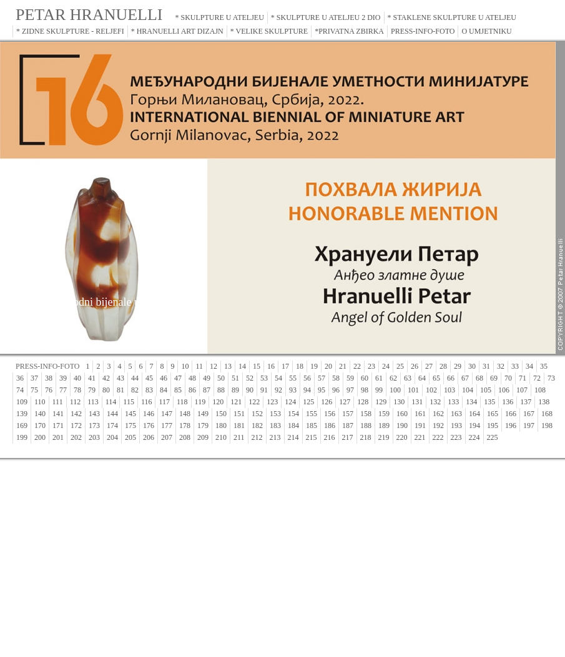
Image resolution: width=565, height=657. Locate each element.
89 (235, 390)
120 (218, 401)
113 (93, 401)
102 (431, 390)
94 (307, 390)
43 (120, 378)
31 (486, 366)
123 (272, 401)
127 (344, 401)
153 (275, 413)
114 (111, 401)
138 (543, 401)
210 (221, 437)
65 (436, 378)
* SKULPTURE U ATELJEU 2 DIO (326, 17)
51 (235, 378)
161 (420, 413)
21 (342, 366)
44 (135, 378)
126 (326, 401)
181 (239, 425)
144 (112, 413)
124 (290, 401)
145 (130, 413)
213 (275, 437)
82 (135, 390)
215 (311, 437)
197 (528, 425)
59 (350, 378)
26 (414, 366)
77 (63, 390)
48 (192, 378)
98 (364, 390)
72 (537, 378)
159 (384, 413)
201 (58, 437)
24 (386, 366)
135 (489, 401)
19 (314, 366)
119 (200, 401)
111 (57, 401)
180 (221, 425)
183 (275, 425)
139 (21, 413)
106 (503, 390)
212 (257, 437)
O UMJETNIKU (486, 31)
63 (407, 378)
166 (510, 413)
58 (336, 378)
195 (492, 425)
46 (163, 378)
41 (92, 378)
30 (472, 366)
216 (329, 437)
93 (293, 390)
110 (40, 401)
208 (184, 437)
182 (257, 425)
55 (293, 378)
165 (492, 413)
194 (474, 425)
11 (199, 366)
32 (500, 366)
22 (357, 366)
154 (293, 413)
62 (393, 378)
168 (547, 413)
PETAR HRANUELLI (89, 15)
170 (40, 425)
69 (494, 378)
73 (551, 378)
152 (257, 413)
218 (365, 437)
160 (402, 413)
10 (185, 366)
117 (164, 401)
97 (350, 390)
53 (264, 378)
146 (148, 413)
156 (329, 413)
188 (365, 425)
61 (379, 378)
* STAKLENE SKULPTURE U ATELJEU (452, 17)
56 (307, 378)
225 (492, 437)
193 (456, 425)
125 (308, 401)
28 (443, 366)
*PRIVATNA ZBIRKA (349, 31)
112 (75, 401)
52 (249, 378)
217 (347, 437)
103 (449, 390)
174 (112, 425)
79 (92, 390)
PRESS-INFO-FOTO (422, 31)
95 (321, 390)
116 (146, 401)
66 (450, 378)
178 (184, 425)
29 (457, 366)
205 (130, 437)
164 (474, 413)
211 (239, 437)
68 (479, 378)
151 (239, 413)
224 (474, 437)
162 (438, 413)
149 (203, 413)
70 (508, 378)
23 (371, 366)
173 (94, 425)
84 (163, 390)
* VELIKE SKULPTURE (269, 31)
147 (166, 413)
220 (402, 437)
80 (106, 390)
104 (467, 390)
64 (422, 378)
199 (21, 437)
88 (221, 390)
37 (34, 378)
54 (278, 378)
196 (510, 425)
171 (58, 425)
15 (256, 366)
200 (40, 437)
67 (465, 378)
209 (203, 437)
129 (380, 401)
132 (435, 401)
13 (228, 366)
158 (365, 413)
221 (420, 437)
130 (399, 401)
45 (149, 378)
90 (249, 390)
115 (128, 401)
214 (293, 437)
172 (76, 425)
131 (417, 401)
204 (112, 437)
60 (364, 378)
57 (321, 378)
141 (58, 413)
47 (178, 378)
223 (456, 437)
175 (130, 425)
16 (271, 366)
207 (166, 437)
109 (21, 401)
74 (20, 390)
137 (525, 401)
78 (77, 390)
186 (329, 425)
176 (148, 425)
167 (528, 413)
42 (106, 378)
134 (471, 401)
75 (34, 390)
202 (76, 437)
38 (48, 378)
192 (438, 425)
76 (48, 390)
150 (221, 413)
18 (299, 366)
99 (379, 390)
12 (213, 366)
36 (20, 378)
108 (540, 390)
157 (347, 413)
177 (166, 425)
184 (293, 425)
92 (278, 390)
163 (456, 413)
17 (285, 366)
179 (203, 425)
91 (264, 390)
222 (438, 437)
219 (384, 437)
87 (206, 390)
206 (148, 437)
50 (221, 378)
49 (206, 378)
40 (77, 378)
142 (76, 413)
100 (395, 390)
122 (254, 401)
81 (120, 390)
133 (453, 401)
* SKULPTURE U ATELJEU (219, 17)
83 (149, 390)
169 (21, 425)
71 (522, 378)
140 (40, 413)
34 (529, 366)
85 (178, 390)
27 (429, 366)
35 (544, 366)
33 (515, 366)
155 (311, 413)
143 (94, 413)
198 (547, 425)
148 (184, 413)
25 (400, 366)
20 (328, 366)
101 (413, 390)
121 (236, 401)
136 (507, 401)
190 (402, 425)
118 (182, 401)
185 (311, 425)
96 (336, 390)
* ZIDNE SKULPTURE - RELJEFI (70, 31)
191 (420, 425)
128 (362, 401)
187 (347, 425)
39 (63, 378)
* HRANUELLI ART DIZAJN (177, 31)
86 (192, 390)
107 (522, 390)
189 (384, 425)
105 (485, 390)
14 (242, 366)
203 (94, 437)
